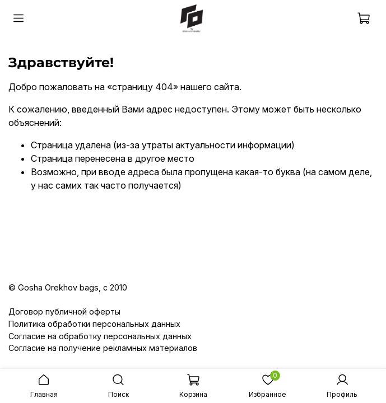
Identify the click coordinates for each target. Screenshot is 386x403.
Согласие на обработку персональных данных (100, 336)
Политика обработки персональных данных (94, 324)
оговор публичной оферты (67, 311)
